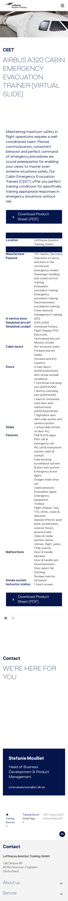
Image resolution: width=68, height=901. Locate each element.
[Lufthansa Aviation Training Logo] (14, 5)
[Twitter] (13, 618)
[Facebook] (6, 618)
